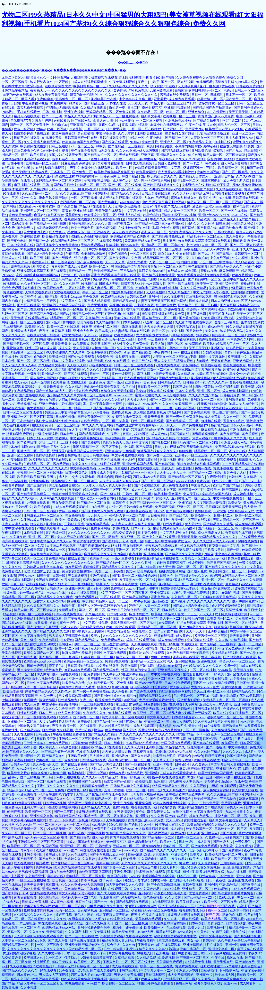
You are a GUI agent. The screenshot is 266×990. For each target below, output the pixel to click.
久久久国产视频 (146, 648)
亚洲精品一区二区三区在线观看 (64, 374)
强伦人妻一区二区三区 (91, 258)
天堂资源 (219, 511)
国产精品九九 (27, 657)
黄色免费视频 (230, 434)
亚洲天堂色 (183, 799)
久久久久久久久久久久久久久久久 (128, 635)
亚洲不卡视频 (163, 764)
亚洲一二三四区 (250, 644)
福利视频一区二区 (130, 249)
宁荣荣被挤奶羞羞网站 (229, 953)
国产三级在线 (52, 219)
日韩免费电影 (39, 481)
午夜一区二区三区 (95, 292)
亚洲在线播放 (240, 429)
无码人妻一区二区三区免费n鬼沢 (73, 189)
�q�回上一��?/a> (133, 62)
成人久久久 (139, 489)
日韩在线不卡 (254, 571)
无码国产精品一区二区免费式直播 (111, 112)
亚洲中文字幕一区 (221, 949)
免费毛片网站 (101, 528)
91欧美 (155, 82)
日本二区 (133, 107)
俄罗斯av (71, 957)
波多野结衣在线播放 (197, 185)
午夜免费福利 (100, 932)
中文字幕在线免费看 (228, 498)
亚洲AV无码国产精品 (138, 464)
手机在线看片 (244, 738)
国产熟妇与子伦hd (115, 541)
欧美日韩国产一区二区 (226, 571)
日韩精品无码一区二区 (27, 829)
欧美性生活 (207, 198)
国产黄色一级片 (111, 880)
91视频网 (194, 738)
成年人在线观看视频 (141, 640)
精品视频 (160, 494)
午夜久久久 (158, 219)
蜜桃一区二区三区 (106, 326)
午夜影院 (227, 846)
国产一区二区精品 (235, 172)
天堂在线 (195, 726)
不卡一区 (202, 734)
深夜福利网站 (24, 760)
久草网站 (256, 356)
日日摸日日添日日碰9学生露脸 (134, 159)
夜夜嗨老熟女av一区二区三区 (129, 760)
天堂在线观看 (129, 155)
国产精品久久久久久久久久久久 (163, 850)
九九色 (149, 198)
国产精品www (30, 730)
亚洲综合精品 (224, 176)
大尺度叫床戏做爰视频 (124, 206)
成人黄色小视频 (69, 713)
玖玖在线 (37, 524)
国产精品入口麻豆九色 (18, 738)
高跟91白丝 (166, 253)
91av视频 (174, 665)
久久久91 (129, 944)
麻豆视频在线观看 (27, 185)
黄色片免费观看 (162, 799)
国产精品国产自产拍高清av (212, 107)
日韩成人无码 (109, 283)
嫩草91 (165, 859)
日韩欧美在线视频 (67, 777)
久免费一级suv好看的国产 (224, 837)
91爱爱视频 (166, 957)
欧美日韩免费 (93, 519)
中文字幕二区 (232, 120)
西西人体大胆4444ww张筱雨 (114, 120)
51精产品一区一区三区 (138, 472)
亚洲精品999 (120, 756)
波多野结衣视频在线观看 (94, 811)
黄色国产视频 (117, 876)
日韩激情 (239, 240)
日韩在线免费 (136, 296)
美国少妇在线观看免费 (65, 155)
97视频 (218, 150)
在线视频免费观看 (109, 240)
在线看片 (27, 180)
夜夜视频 (204, 481)
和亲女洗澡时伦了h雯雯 (56, 794)
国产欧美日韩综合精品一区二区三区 (80, 185)
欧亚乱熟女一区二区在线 (78, 202)
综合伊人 (114, 944)
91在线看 (9, 575)
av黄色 (177, 592)
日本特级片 (68, 434)
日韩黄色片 (120, 502)
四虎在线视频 (20, 266)
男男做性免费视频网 (33, 871)
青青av (66, 210)
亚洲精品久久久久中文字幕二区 (70, 395)
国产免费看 (144, 446)
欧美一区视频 (73, 309)
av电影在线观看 (38, 502)
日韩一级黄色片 (77, 472)
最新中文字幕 (151, 116)
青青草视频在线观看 (125, 837)
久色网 (136, 258)
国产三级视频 (30, 777)
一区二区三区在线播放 (145, 129)
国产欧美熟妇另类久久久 (159, 176)
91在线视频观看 (163, 902)
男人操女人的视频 (43, 378)
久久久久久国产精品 (203, 395)
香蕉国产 (254, 648)
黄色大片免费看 (20, 215)
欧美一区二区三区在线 (157, 966)
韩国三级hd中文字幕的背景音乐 (134, 266)
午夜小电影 (155, 137)
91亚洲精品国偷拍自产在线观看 (201, 807)
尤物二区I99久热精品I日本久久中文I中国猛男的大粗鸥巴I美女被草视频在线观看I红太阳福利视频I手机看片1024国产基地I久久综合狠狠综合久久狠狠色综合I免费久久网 (122, 77)
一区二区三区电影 (67, 425)
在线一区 (115, 507)
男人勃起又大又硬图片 (115, 726)
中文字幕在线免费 (95, 622)
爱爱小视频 (10, 889)
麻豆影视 (52, 884)
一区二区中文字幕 (115, 421)
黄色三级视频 (24, 129)
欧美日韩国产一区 (199, 829)
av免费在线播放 (15, 468)
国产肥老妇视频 (189, 700)
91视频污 (183, 438)
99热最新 (76, 129)
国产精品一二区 (177, 137)
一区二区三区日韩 (143, 253)
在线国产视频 (204, 189)
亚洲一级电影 (41, 382)
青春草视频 (89, 880)
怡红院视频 (195, 747)
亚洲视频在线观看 (49, 618)
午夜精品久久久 (201, 142)
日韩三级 (222, 223)
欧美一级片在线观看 (106, 464)
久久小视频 (240, 258)
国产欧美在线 (251, 884)
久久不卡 (91, 335)
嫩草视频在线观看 (45, 979)
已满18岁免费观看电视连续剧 (191, 446)
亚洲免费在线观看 (189, 550)
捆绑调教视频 (71, 404)
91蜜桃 (113, 580)
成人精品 (165, 726)
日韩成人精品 (199, 301)
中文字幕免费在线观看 (128, 455)
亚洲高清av (113, 451)
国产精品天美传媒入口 (196, 176)
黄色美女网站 (146, 172)
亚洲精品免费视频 (196, 592)
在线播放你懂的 (130, 228)
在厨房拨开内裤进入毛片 (77, 687)
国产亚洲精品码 (105, 408)
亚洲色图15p (160, 597)
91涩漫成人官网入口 (170, 824)
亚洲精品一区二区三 (173, 584)
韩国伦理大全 (142, 631)
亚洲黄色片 (97, 382)
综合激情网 (47, 700)
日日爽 (15, 103)
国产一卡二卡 (193, 163)
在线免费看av (91, 421)
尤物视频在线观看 (67, 292)
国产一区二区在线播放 (247, 245)
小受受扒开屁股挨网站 (62, 807)
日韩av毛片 (23, 507)
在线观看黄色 (42, 425)
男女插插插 (86, 133)
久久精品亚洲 (253, 249)
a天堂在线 (107, 150)
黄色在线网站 (13, 292)
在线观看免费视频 (198, 962)
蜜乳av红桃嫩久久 (184, 198)
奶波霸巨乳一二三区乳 (200, 167)
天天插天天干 (137, 399)
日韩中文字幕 (224, 232)
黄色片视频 (250, 434)
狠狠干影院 (222, 185)
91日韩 (247, 395)
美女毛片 (149, 382)
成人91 (95, 339)
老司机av (65, 644)
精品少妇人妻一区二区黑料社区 (71, 584)
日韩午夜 (44, 575)
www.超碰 (247, 721)
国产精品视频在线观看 (132, 902)
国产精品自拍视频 (206, 120)
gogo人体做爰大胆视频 (142, 588)
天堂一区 (110, 215)
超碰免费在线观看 (241, 558)
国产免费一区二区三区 (119, 867)
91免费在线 (67, 970)
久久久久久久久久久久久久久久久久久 (147, 734)
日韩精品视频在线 (93, 760)
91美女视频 (176, 331)
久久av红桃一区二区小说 (40, 193)
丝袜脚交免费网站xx (159, 550)
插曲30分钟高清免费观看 (32, 133)
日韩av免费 (148, 584)
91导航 (60, 369)
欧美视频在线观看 (200, 640)
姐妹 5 (236, 249)
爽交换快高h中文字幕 (224, 545)
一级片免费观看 (47, 434)
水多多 (142, 339)
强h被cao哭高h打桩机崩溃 (90, 236)
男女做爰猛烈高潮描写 (75, 695)
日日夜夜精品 (157, 515)
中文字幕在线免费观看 (207, 811)
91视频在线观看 (120, 713)
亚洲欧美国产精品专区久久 (166, 747)
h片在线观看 (214, 944)
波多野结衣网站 (232, 331)
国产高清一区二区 (134, 189)
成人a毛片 (21, 382)
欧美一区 (159, 331)
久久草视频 (198, 786)
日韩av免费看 (209, 803)
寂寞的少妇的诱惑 (220, 159)
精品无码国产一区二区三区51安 (166, 258)
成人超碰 (177, 829)
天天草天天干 (163, 760)
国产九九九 (234, 150)
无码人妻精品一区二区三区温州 (133, 622)
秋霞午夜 (69, 605)
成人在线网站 (24, 863)
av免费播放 (81, 343)
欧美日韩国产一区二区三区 (204, 610)
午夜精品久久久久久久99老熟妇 (182, 159)
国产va (170, 816)
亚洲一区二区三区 (190, 507)
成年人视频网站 (145, 726)
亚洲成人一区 (55, 550)
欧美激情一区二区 (210, 99)
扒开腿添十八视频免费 (38, 678)
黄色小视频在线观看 (244, 382)
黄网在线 (69, 322)
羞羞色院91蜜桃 (124, 932)
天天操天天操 (77, 365)
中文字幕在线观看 (181, 219)
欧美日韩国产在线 (40, 648)
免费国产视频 (165, 507)
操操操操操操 (46, 455)
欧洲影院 (96, 743)
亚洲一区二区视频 (20, 455)
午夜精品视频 (24, 391)
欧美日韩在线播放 (96, 455)
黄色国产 (174, 494)
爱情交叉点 (41, 266)
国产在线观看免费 (74, 764)
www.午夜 (126, 648)
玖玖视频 (157, 86)
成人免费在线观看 (181, 99)
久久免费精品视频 (224, 730)
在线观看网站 (13, 326)
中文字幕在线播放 (228, 554)
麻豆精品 (232, 584)
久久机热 (89, 859)
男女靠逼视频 (231, 687)
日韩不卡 (167, 575)
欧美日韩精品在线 (159, 146)
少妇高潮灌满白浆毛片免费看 (232, 893)
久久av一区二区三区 (17, 833)
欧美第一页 (205, 283)
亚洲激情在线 (235, 399)
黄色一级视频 (122, 374)
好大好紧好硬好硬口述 (109, 219)
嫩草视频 (155, 210)
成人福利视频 (243, 494)
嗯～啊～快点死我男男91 (152, 180)
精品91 (12, 790)
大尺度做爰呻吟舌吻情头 (157, 700)
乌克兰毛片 (135, 773)
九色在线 (9, 841)
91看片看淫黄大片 (86, 541)
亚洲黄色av (133, 382)
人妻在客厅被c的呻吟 (212, 374)
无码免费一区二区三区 (72, 99)
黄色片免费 (113, 730)
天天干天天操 (239, 112)
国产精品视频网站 (179, 511)
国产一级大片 (223, 841)
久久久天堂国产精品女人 (42, 605)
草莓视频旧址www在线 (123, 245)
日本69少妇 (197, 923)
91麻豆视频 (142, 374)
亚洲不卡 (217, 348)
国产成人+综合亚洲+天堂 (45, 253)
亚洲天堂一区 (34, 807)
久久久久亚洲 (43, 176)
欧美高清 (68, 142)
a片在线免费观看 (168, 365)
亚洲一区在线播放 (75, 528)
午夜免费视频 (71, 580)
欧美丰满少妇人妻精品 (112, 331)
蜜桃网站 (252, 292)
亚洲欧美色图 (201, 150)
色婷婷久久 (231, 708)
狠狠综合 (105, 335)
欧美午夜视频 (69, 378)
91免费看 (129, 451)
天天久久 (206, 614)
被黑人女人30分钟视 (25, 219)
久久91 (193, 803)
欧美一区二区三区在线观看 (191, 519)
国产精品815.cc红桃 (175, 150)
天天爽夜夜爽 (188, 86)
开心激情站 (25, 421)
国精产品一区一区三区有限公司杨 (97, 313)
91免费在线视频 (113, 296)
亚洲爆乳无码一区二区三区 (191, 498)
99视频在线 (131, 313)
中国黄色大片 (166, 305)
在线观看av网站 (37, 318)
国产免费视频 (91, 442)
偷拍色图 (194, 155)
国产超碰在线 (207, 228)
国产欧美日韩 (27, 442)
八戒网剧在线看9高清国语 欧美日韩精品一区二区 (186, 90)
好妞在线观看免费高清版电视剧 (134, 279)
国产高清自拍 (67, 206)
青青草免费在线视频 (45, 554)
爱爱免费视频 (199, 893)
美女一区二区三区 (250, 897)
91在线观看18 (206, 648)
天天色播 (17, 318)
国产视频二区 (173, 129)
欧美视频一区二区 (231, 167)
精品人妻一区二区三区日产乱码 (173, 103)
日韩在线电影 (173, 524)
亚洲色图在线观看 (241, 880)
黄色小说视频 (106, 228)
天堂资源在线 (223, 962)
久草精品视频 (124, 957)
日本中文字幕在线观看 (69, 361)
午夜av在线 (193, 125)
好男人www (26, 575)
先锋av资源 (79, 399)
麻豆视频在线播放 (214, 429)
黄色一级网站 (62, 258)
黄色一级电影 (254, 189)
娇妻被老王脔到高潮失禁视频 (157, 288)
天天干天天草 (115, 262)
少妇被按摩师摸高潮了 (170, 562)
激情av (40, 129)
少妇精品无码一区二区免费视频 (116, 116)
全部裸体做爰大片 (15, 189)
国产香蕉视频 (189, 318)
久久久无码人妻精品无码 (42, 142)
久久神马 (207, 223)
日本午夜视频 (140, 601)
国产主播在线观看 (181, 283)
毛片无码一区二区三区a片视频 (196, 695)
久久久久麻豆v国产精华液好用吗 (84, 193)
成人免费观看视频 (216, 790)
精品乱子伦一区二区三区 (205, 236)
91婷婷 (215, 575)
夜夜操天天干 (40, 90)
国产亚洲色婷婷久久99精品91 (115, 695)
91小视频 (224, 198)
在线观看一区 (251, 584)
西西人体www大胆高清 (150, 477)
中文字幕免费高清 (83, 468)
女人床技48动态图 (104, 648)
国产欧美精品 (254, 837)
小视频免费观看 (225, 459)
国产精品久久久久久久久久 (225, 567)
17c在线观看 (171, 889)
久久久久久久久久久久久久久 (32, 369)
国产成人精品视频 (97, 301)
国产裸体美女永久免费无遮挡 (57, 245)
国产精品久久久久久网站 (106, 399)
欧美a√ (148, 206)
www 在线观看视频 (187, 352)
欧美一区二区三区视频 (72, 648)
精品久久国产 (20, 979)
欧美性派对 (38, 155)
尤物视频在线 (138, 90)
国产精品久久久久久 (125, 193)
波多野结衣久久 (42, 82)
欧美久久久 (168, 841)
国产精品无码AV (91, 627)
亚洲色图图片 (100, 575)
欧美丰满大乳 (225, 975)
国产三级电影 (110, 494)
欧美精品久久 (35, 326)
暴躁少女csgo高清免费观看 (80, 296)
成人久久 (64, 348)
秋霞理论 (65, 717)
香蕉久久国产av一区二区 (42, 653)
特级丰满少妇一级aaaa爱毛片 (24, 592)
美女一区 (102, 571)
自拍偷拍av (59, 125)
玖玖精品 (161, 781)
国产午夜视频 (74, 618)
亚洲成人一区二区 (173, 142)
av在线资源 (62, 120)
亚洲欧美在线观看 (150, 133)
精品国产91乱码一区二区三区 (73, 240)
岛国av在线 (235, 957)
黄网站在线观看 (13, 253)
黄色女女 (68, 571)
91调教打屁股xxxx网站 (118, 369)
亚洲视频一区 (30, 756)
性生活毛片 (42, 962)
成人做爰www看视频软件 (176, 172)
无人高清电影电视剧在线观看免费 (39, 936)
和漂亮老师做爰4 (180, 708)
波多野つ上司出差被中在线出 (90, 803)
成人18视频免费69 (245, 601)
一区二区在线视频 (203, 670)
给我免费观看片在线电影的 (22, 288)
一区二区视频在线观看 (97, 704)
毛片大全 (209, 125)
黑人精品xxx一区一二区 (159, 318)
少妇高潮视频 (213, 352)
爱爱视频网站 (131, 897)
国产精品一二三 (80, 270)
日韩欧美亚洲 (47, 738)
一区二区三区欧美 (15, 82)
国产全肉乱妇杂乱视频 (164, 884)
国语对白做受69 (64, 133)
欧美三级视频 (40, 258)
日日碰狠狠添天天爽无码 (223, 507)
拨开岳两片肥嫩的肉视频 (224, 914)
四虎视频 (162, 198)
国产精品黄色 (80, 837)
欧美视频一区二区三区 (179, 116)
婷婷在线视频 (164, 635)
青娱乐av (214, 489)
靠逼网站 (107, 425)
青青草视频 (54, 932)
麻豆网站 (188, 228)
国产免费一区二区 (238, 99)
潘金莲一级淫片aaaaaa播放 (211, 206)
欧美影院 (256, 829)
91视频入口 (145, 953)
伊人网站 (44, 674)
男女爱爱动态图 (35, 232)
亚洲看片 (160, 99)
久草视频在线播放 (111, 163)
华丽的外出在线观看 (18, 94)
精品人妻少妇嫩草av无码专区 (190, 713)
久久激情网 (183, 322)
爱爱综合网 (15, 348)
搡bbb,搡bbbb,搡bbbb (247, 185)
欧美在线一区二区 (49, 760)
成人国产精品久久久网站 (170, 786)
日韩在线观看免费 (112, 137)
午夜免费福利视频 (122, 82)
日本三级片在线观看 (61, 545)
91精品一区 (136, 137)
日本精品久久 (172, 610)
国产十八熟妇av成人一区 (54, 391)
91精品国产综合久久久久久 (157, 451)
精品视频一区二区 (186, 180)
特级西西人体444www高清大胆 (143, 283)
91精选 (135, 142)
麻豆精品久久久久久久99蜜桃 (105, 554)
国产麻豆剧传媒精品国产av (240, 305)
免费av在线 (203, 468)
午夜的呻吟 (45, 99)
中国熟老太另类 (242, 223)
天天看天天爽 (138, 103)
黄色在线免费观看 (84, 150)
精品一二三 (82, 408)
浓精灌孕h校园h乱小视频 (144, 309)
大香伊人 (61, 438)
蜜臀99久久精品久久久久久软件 (224, 824)
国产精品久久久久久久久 (20, 970)
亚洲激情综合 (73, 923)
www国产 (71, 850)
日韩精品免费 (230, 395)
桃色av (228, 90)
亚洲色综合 (196, 112)
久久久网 (157, 816)
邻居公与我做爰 (119, 631)
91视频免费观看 (101, 365)
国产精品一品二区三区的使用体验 (160, 223)
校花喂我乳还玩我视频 (88, 631)
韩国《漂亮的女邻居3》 (138, 670)
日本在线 (9, 361)
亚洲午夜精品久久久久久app (243, 279)
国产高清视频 (165, 464)
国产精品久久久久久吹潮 (183, 554)
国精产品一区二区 (104, 799)
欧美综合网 (57, 356)
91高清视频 (19, 481)
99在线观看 (11, 193)
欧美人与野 (93, 309)
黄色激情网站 (74, 889)
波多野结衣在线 (74, 683)
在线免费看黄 (154, 738)
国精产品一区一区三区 (34, 451)
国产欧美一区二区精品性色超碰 (135, 575)
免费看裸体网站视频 (39, 910)
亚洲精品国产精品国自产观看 (64, 305)
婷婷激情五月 (138, 219)
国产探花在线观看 (115, 142)
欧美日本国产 (101, 343)
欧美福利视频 (211, 365)
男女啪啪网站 (133, 545)
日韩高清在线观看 (245, 198)
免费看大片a (194, 129)
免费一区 (230, 665)
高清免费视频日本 (195, 425)
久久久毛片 (243, 846)
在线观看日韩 (118, 889)
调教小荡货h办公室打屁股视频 (217, 386)
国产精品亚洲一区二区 (18, 944)
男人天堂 (250, 507)
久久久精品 (73, 386)
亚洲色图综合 (118, 253)
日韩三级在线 (59, 146)
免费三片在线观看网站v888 (114, 829)
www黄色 (105, 468)
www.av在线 (56, 592)
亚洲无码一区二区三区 (118, 339)
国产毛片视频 (158, 833)
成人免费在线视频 (171, 640)
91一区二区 (54, 957)
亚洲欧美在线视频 (139, 511)
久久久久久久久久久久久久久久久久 (131, 94)
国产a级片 (251, 228)
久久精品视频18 (107, 322)
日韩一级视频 (52, 112)
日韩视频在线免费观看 (228, 193)
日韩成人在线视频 (139, 163)
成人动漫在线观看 (65, 674)
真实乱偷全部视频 (30, 107)
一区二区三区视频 (149, 120)
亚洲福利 (151, 773)
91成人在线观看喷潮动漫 (89, 82)
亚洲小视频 (214, 777)
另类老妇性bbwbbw (218, 781)
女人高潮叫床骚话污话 (229, 378)
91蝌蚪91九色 (177, 348)
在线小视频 (107, 708)
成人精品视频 (48, 296)
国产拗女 (9, 309)
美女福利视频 (219, 288)
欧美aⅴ (96, 635)
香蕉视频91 (73, 215)
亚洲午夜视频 (74, 112)
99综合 (208, 554)
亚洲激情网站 (243, 361)
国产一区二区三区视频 (157, 481)
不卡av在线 (237, 451)
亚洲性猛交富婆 (227, 283)
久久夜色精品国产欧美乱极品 (188, 653)
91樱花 (213, 786)
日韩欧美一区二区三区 (154, 386)
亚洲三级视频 (27, 794)
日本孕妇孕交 (117, 614)
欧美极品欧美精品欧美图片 (114, 172)
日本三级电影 (197, 313)
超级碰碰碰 (190, 365)
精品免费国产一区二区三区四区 (74, 481)
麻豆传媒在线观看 (173, 279)
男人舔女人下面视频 (54, 975)
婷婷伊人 (163, 498)
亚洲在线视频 (83, 210)
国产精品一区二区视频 (205, 472)
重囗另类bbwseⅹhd (152, 270)
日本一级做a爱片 (76, 953)
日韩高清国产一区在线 (81, 137)
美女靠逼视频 (78, 575)
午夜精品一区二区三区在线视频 (97, 459)
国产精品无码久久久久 (226, 266)
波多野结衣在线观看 (227, 408)
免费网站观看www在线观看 (235, 446)
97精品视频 (239, 640)
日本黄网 (170, 240)
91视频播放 (11, 283)
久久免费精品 (208, 863)
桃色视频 (74, 601)
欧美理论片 (92, 215)
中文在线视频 (186, 253)
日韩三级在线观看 (27, 137)
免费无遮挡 (183, 760)
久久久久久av (218, 382)
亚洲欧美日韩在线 (104, 99)
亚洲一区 (155, 296)
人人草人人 (252, 820)
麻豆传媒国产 (229, 270)
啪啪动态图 (91, 567)
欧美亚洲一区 (130, 537)
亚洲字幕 (148, 155)
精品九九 (96, 790)
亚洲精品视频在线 (177, 107)
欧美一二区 (124, 167)
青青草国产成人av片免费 (216, 116)
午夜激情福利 (115, 438)
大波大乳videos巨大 (205, 687)
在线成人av (176, 270)
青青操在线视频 (25, 897)
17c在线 (134, 876)
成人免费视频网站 (235, 391)
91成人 (71, 841)
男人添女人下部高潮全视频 (174, 361)
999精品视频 (96, 833)
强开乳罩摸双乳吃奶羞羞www (216, 983)
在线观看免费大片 (58, 86)
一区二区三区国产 (172, 266)
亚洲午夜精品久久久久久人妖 (90, 223)
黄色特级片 (25, 228)
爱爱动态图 (251, 803)
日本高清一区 (132, 738)
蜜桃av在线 (208, 270)
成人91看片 (248, 983)
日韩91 (47, 185)
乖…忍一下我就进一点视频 (103, 404)
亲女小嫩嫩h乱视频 (226, 592)
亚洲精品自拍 (226, 768)
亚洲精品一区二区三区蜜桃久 (163, 245)
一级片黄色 (225, 876)
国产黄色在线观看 (197, 412)
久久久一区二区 (235, 416)
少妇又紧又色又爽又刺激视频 (163, 202)
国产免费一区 (82, 172)
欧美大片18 (196, 927)
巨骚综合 (185, 756)
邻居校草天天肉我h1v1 (149, 708)
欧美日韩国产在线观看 (85, 781)
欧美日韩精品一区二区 (90, 86)
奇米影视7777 (152, 107)
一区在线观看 (75, 288)
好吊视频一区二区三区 (97, 657)
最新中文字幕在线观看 (110, 653)
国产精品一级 (39, 240)
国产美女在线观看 (30, 309)
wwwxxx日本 (124, 395)
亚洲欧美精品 (24, 618)
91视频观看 (204, 82)
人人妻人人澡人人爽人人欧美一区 (107, 485)
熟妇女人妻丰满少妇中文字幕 (57, 421)
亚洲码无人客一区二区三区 (40, 210)
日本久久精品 (185, 391)
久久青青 (58, 249)
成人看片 (17, 876)
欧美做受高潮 (34, 550)
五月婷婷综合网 (231, 863)
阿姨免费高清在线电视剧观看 (198, 464)
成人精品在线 (244, 262)
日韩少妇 (162, 446)
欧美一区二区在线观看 (64, 326)
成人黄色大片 (122, 180)
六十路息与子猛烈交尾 (231, 614)
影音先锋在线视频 (160, 391)
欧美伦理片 (150, 142)
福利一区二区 (218, 910)
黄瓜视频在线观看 (135, 125)
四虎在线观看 (77, 382)
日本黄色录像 (65, 416)
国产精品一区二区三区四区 (198, 305)
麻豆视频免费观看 (108, 700)
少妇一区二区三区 (87, 644)
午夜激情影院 (17, 459)
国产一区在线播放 (234, 210)
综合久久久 (28, 198)
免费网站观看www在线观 (174, 751)
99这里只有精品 (60, 279)
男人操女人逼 (99, 756)
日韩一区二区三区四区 (40, 511)
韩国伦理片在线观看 (218, 738)
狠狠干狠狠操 (161, 657)
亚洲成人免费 (83, 331)
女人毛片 (75, 429)
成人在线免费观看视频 (51, 94)
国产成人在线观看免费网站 (117, 893)
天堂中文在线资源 (38, 292)
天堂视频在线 (125, 356)
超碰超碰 (135, 653)
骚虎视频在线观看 (212, 339)
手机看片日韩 (214, 550)
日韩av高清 (207, 876)
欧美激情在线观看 (49, 850)
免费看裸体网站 (113, 640)
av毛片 (182, 816)
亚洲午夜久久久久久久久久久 (58, 786)
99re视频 (67, 640)
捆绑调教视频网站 (204, 434)
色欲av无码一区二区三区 (237, 661)
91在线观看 (190, 644)
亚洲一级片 (77, 678)
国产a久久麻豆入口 (99, 923)
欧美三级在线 (142, 361)
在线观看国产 (78, 558)
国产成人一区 (253, 202)
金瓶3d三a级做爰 (93, 253)
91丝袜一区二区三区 (158, 322)
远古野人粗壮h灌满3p (49, 601)
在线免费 (240, 781)
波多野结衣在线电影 (145, 468)
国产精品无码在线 (106, 670)
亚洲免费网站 (34, 854)
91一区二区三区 (83, 146)
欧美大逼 (158, 343)
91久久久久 (90, 425)
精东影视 (245, 459)
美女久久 (212, 331)
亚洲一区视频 (209, 86)
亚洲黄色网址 (52, 889)
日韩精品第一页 (110, 378)
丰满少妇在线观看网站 (167, 125)
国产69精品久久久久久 (83, 369)
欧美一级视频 (57, 129)
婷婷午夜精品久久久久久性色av (48, 691)
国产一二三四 (52, 116)
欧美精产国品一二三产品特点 (115, 270)
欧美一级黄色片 (83, 228)
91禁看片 (76, 103)
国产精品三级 (94, 103)
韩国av (173, 949)
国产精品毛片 (27, 859)
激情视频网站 (12, 700)
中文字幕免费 (106, 133)
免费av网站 (184, 983)
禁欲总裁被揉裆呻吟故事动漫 (143, 768)
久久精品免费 (146, 957)
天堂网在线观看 (13, 648)
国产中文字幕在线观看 (159, 537)
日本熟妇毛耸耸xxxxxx (188, 717)
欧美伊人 (103, 584)
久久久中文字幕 (50, 953)
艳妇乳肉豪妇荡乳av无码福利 (232, 425)
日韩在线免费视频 (249, 86)
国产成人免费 (197, 571)
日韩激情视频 (96, 889)
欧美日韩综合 (254, 610)
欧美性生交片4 (18, 773)
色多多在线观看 (88, 751)
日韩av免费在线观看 (156, 193)
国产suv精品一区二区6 (200, 897)
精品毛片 (43, 863)
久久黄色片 (89, 378)
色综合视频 (184, 468)
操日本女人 (245, 811)
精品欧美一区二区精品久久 (217, 219)
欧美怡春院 (151, 215)
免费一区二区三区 (190, 837)
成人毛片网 (234, 348)
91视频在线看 (211, 421)
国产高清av (224, 253)
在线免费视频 (176, 927)
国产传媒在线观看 (147, 485)
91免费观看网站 (87, 597)
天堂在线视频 (12, 653)
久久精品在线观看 (93, 107)
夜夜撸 (84, 275)
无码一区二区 (65, 910)
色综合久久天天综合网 (117, 391)
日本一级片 (47, 713)
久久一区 (147, 824)
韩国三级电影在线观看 (231, 296)
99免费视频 (144, 781)
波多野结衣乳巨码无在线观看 (121, 198)
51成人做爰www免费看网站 (97, 498)
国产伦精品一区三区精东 (126, 146)
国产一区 (233, 550)
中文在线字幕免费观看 (87, 438)
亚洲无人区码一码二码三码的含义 (102, 605)
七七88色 (193, 245)
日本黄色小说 (148, 532)
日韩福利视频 (207, 906)
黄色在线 (228, 86)
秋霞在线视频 (55, 167)
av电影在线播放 (175, 395)
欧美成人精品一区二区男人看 (227, 854)
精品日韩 (250, 150)
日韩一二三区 (100, 374)
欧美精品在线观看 (55, 236)
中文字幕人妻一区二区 (166, 618)
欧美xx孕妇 (179, 859)
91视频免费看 (52, 137)
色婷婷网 (186, 451)
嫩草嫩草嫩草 (249, 799)
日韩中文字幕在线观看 (43, 683)
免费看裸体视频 (69, 455)
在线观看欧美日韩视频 (43, 335)
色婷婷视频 (44, 867)
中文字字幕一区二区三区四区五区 (124, 592)
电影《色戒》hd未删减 (195, 459)
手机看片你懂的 (13, 485)
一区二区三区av (50, 824)
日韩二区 (31, 348)
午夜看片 (114, 434)
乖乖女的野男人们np (54, 399)
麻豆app (40, 215)
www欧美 (225, 670)
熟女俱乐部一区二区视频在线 (89, 232)
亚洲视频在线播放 (178, 120)
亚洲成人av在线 (129, 215)
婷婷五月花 (63, 914)
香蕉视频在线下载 (144, 807)
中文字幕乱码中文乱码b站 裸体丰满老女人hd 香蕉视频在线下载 (206, 532)
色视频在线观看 (121, 305)
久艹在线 (129, 386)
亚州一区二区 (223, 515)
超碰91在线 (239, 215)
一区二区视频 (232, 202)
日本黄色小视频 (55, 803)
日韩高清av (54, 588)
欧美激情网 (129, 665)
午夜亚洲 (52, 627)
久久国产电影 (148, 859)
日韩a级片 (43, 734)
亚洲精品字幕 (186, 326)
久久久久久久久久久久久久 (48, 468)
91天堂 (159, 511)
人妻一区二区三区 (215, 245)
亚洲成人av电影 (187, 970)
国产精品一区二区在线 (94, 502)
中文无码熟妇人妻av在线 (30, 172)
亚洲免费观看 (160, 592)
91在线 (170, 86)
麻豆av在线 (244, 232)
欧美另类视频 (124, 335)
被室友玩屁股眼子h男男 (237, 146)
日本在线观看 (140, 331)
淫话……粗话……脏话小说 (59, 442)
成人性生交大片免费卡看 (131, 343)
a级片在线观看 (154, 653)
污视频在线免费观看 (175, 94)
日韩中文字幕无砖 (212, 356)
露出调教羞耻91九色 (143, 841)
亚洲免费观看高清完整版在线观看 (42, 270)
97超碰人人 (133, 404)
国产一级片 (115, 382)
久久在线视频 (174, 296)
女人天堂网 (81, 348)
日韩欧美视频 (109, 189)
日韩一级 (59, 575)
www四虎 (180, 726)
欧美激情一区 (201, 515)
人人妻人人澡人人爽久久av (119, 481)
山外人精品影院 (108, 863)
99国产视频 (15, 811)
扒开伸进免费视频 (19, 434)
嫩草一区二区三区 (92, 610)
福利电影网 (241, 206)
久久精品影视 (95, 614)
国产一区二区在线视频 (178, 82)
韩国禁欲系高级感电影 (23, 562)
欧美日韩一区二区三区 (104, 678)
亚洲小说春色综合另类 (94, 927)
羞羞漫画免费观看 (172, 940)
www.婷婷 (24, 768)
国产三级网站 (81, 120)
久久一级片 (48, 695)
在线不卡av (56, 215)
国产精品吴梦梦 (124, 301)
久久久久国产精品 (193, 288)
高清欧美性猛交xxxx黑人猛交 (236, 82)
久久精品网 (65, 730)
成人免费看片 (235, 236)
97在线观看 (48, 970)
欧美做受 (59, 382)
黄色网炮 (120, 90)
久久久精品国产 (179, 292)
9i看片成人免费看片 (105, 472)
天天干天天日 (199, 348)
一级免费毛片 (158, 339)
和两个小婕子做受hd (127, 927)
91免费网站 (59, 103)
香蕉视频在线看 (235, 365)
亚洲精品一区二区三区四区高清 (30, 416)
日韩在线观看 (27, 713)
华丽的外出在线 (231, 228)
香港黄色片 (28, 296)
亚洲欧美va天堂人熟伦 (216, 704)
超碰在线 (252, 919)
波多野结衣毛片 (165, 756)
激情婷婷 (87, 747)
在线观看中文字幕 (120, 919)
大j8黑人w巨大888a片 (141, 906)
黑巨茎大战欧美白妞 (174, 378)
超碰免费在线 (130, 202)
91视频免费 (79, 743)
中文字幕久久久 (70, 301)
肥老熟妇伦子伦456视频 (179, 215)
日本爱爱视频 (116, 129)
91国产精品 (195, 777)
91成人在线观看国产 (239, 777)
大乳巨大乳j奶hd (99, 361)
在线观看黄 (254, 734)
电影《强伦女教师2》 (204, 850)
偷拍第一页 (117, 107)
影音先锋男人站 (235, 472)
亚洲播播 (237, 292)
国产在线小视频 (51, 859)
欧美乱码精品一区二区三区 (83, 661)
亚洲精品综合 (129, 970)
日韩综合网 (105, 477)
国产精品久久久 (54, 756)
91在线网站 (73, 567)
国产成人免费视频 (90, 262)
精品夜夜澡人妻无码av (186, 781)
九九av (230, 811)
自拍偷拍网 (58, 773)
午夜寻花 (72, 253)
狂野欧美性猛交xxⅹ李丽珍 (180, 588)
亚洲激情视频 (72, 335)
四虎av (62, 678)
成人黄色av (57, 232)
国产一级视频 (216, 747)
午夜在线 (218, 957)
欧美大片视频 (199, 859)
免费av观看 (200, 438)
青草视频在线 (53, 288)
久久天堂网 (126, 133)
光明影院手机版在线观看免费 (163, 313)
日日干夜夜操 (254, 408)
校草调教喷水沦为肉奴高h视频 (223, 309)
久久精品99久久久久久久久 (129, 86)
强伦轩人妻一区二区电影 (164, 249)
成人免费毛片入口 (236, 180)
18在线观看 (212, 726)
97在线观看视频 (48, 528)
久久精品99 (38, 189)
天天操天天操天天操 (159, 326)
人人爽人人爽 (134, 747)
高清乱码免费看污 (95, 786)
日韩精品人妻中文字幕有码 (43, 567)
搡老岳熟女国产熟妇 (180, 133)
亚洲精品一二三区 (15, 378)
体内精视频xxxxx (23, 446)
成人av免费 (32, 704)
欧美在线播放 (242, 275)
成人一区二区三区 (159, 408)
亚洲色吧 (210, 884)
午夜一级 (17, 584)
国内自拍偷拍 (187, 262)
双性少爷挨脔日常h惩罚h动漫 (109, 352)
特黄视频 (41, 622)
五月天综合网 (55, 532)
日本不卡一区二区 (239, 94)
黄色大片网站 (84, 914)
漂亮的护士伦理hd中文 (87, 94)
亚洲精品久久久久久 (171, 155)
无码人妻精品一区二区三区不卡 (110, 288)
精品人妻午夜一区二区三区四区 (40, 983)
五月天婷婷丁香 (25, 747)
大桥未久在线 (116, 103)
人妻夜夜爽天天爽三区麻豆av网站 (162, 301)
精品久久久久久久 (77, 116)
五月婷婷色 (10, 249)
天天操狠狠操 (156, 292)
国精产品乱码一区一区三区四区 (153, 502)
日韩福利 (217, 94)
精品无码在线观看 (27, 116)
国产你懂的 (35, 627)
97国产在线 (227, 906)
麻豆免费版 (22, 150)
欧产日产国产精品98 (228, 485)
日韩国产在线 (144, 305)
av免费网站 (53, 309)
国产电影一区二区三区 (193, 957)
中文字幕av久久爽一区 (135, 99)
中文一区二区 (154, 721)
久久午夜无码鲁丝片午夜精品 (124, 674)
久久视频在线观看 (144, 644)
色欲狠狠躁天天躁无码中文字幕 (158, 167)
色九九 (7, 747)
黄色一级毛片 (70, 622)
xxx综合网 (99, 824)
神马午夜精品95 (201, 816)
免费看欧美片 (202, 322)
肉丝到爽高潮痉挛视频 (127, 292)
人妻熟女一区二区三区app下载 (175, 356)
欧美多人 (103, 687)
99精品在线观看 (117, 661)
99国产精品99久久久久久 (217, 537)
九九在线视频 (217, 112)
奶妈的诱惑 (101, 279)
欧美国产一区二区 (38, 811)
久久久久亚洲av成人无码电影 (137, 150)
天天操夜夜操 (243, 670)
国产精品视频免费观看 (169, 236)
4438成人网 (48, 348)
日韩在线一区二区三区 (183, 429)
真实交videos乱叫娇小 (245, 374)
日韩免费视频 (192, 884)
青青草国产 (216, 923)
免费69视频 (121, 807)
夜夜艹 (143, 82)
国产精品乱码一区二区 (182, 421)
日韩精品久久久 (170, 382)
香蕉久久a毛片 (109, 125)
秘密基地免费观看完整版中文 (175, 936)
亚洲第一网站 (75, 588)
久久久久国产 (69, 283)
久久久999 (243, 176)
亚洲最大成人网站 (23, 331)
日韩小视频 (15, 163)
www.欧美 (131, 850)
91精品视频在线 (183, 335)
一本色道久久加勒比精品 (245, 339)
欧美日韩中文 (238, 356)
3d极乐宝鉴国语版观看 (214, 133)
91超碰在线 (112, 738)
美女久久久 (80, 464)
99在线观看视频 (77, 339)
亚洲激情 (145, 893)
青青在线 (121, 468)
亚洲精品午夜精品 (15, 90)
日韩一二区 (200, 94)
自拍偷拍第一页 (103, 348)
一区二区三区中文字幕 (216, 262)
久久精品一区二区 (150, 112)
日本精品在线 (131, 322)
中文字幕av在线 (135, 210)
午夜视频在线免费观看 (162, 545)
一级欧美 (33, 374)
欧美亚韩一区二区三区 (150, 713)
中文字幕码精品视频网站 (60, 704)
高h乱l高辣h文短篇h (237, 867)
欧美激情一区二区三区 (211, 635)
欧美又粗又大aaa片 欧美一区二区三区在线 (207, 902)
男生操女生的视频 (30, 670)
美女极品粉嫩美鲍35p (65, 485)
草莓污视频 (234, 610)
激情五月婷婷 (42, 120)
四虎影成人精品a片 (134, 799)
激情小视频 (168, 459)
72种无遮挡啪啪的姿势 (211, 404)
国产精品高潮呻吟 (92, 434)
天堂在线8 (244, 876)
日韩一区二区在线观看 (147, 421)
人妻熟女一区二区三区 (207, 137)
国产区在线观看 (29, 305)
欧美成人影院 (55, 854)
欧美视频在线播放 (33, 146)
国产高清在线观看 (206, 743)
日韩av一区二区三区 (249, 90)
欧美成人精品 (151, 979)
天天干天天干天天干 (171, 472)
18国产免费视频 (88, 142)
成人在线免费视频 (125, 232)
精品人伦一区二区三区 (234, 125)
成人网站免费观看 (234, 163)
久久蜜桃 (255, 296)
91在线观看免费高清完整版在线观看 (204, 240)
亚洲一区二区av (244, 133)
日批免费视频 (91, 674)
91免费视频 (152, 704)
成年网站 (192, 270)
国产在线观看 (173, 704)
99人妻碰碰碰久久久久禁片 (65, 352)
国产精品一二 (77, 249)
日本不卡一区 (60, 172)
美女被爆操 (35, 408)
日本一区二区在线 (76, 824)
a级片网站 (238, 288)
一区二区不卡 (94, 129)
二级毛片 (73, 167)
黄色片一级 (187, 863)
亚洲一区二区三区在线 (27, 322)
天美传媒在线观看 (108, 210)
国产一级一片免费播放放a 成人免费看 (194, 416)
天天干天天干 (196, 631)
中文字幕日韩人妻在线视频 (231, 764)
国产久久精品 (141, 756)
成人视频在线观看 (125, 966)
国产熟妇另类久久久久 (54, 446)
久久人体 (222, 640)
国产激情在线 (232, 726)
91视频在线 (222, 142)
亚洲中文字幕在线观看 (215, 936)
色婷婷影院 (87, 163)
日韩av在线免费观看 (69, 614)
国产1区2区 (175, 343)
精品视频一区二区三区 (67, 318)
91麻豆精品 (69, 163)
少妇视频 (144, 356)
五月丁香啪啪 (114, 790)
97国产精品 (130, 176)
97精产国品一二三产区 (40, 301)
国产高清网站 (232, 489)
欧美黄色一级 (27, 399)
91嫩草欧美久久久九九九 (229, 438)
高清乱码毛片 (137, 262)
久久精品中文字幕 (98, 318)
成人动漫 (204, 841)
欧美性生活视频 (208, 172)
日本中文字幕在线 (20, 245)
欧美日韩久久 (34, 957)
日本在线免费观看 (177, 683)
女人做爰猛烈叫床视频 (74, 537)
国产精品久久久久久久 (118, 567)
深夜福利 (203, 335)
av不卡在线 (255, 288)
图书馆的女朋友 (252, 322)
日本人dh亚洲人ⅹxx (239, 137)
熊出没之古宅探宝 (225, 412)
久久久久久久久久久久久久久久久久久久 (82, 90)
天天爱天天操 (61, 343)
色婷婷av (193, 309)
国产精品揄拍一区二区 (101, 155)
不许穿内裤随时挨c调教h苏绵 (196, 146)
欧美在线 (220, 713)
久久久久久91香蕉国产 (175, 404)
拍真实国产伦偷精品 (77, 653)
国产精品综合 (142, 352)
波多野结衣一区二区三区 (216, 103)
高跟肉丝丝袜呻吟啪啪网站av (76, 176)
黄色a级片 (212, 163)
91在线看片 (121, 361)
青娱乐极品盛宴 (118, 429)
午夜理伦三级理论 (97, 180)
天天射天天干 (170, 425)
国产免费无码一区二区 (94, 416)
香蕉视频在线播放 (77, 219)
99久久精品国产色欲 (124, 824)
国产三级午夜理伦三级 (58, 751)
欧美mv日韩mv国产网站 (215, 773)
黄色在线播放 (198, 266)
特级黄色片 (168, 648)
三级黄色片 (104, 395)
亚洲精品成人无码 (241, 511)
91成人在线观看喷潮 (82, 592)
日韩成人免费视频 (167, 163)
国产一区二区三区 (190, 567)
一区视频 (62, 82)
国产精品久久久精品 (161, 438)
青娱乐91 (71, 760)
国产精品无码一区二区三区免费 (26, 343)
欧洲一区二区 (136, 790)
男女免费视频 (75, 515)
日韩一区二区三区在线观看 (134, 365)
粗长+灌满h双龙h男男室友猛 (179, 580)
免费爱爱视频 (97, 305)
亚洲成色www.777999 (214, 215)
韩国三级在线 (183, 386)
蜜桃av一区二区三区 (124, 979)
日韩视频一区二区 (247, 253)
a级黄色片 (177, 833)
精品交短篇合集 (124, 532)
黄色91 (141, 811)
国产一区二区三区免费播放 (30, 125)
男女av (140, 391)
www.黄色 (150, 404)
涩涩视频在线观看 (153, 665)
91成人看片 (168, 867)
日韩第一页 (69, 275)
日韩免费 (117, 571)
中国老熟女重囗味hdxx (33, 726)
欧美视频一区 (217, 927)
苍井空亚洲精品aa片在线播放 (170, 189)
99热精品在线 (49, 897)
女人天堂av (191, 494)
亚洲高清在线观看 (83, 125)
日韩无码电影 (195, 618)
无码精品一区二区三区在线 (157, 627)
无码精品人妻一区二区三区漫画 (59, 180)
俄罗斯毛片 (57, 665)
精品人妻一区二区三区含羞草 (224, 155)
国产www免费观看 (81, 356)
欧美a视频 (221, 889)
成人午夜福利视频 (183, 339)
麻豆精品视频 (61, 331)
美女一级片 (252, 554)
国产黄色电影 (108, 202)
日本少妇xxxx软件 (211, 326)
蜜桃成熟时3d (250, 283)
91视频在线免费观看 (35, 249)
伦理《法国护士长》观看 (50, 150)
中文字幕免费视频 (122, 953)
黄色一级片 (28, 640)
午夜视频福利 (12, 532)
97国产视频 (50, 846)
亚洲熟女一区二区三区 (207, 399)
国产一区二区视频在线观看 (47, 781)
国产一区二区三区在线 (34, 361)
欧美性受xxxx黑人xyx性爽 (224, 129)
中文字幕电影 (238, 747)
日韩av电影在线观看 (138, 507)
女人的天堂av (179, 687)
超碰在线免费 (30, 236)
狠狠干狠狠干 (101, 159)
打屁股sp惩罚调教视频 (62, 107)
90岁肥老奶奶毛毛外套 (52, 228)
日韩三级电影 (211, 180)
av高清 (242, 906)
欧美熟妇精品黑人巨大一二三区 (226, 343)
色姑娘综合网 (129, 498)
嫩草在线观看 (114, 309)
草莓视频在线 (180, 434)
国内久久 (193, 223)
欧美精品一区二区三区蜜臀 (231, 859)
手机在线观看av (29, 112)
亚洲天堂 (58, 451)
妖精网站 (10, 206)
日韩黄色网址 (110, 176)
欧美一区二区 (176, 112)
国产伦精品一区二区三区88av (219, 528)
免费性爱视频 (121, 412)
